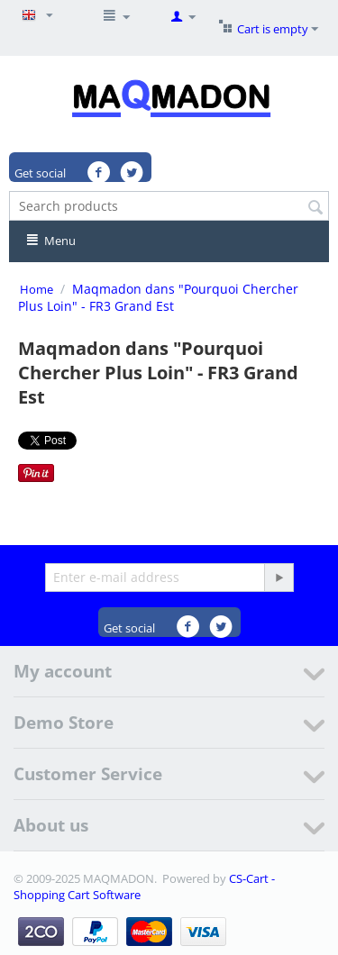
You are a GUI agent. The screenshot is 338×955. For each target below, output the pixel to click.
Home (36, 289)
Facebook (100, 173)
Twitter (133, 173)
